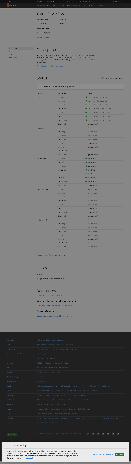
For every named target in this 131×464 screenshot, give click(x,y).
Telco (66, 423)
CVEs (84, 6)
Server (46, 404)
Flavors (60, 377)
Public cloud (106, 386)
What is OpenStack (43, 340)
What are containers (43, 400)
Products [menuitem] (39, 1)
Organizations (41, 377)
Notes (11, 54)
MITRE (39, 296)
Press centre (78, 434)
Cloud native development (110, 418)
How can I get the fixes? (45, 255)
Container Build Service (88, 400)
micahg (39, 274)
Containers (10, 400)
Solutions (10, 418)
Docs (66, 344)
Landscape (10, 395)
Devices (74, 413)
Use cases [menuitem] (49, 1)
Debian (59, 296)
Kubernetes (11, 349)
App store (40, 367)
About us (40, 434)
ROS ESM (40, 363)
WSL (52, 404)
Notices (91, 6)
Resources (74, 349)
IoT (8, 367)
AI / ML (9, 358)
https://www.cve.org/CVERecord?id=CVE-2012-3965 (54, 316)
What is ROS (49, 363)
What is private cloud (62, 386)
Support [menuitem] (59, 1)
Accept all (119, 454)
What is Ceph (41, 344)
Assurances (101, 6)
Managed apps (42, 354)
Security (9, 390)
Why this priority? (43, 37)
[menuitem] (117, 1)
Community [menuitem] (69, 1)
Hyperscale (40, 381)
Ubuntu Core (11, 372)
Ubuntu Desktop (12, 377)
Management (63, 367)
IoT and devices (94, 418)
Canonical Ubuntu (12, 1)
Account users (56, 409)
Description (13, 48)
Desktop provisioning (62, 413)
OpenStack (10, 340)
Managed (51, 344)
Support (60, 340)
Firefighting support (84, 409)
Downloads (11, 404)
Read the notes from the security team (50, 66)
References (13, 57)
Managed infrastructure (15, 354)
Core (57, 404)
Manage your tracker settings (103, 454)
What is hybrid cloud (78, 386)
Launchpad (51, 296)
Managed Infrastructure (63, 418)
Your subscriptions (43, 409)
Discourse (72, 409)
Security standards (73, 6)
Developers (52, 377)
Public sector (58, 423)
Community (59, 363)
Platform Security (43, 6)
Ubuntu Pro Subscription (45, 413)
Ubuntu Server (12, 381)
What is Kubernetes (43, 349)
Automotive (41, 423)
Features (40, 372)
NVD (44, 296)
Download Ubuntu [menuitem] (83, 1)
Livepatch (61, 6)
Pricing (64, 409)
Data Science (50, 358)
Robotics (10, 363)
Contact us (11, 434)
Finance (72, 423)
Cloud (9, 386)
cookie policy (29, 458)
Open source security (80, 418)
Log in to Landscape (78, 395)
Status (11, 51)
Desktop (39, 404)
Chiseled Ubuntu (58, 400)
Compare (56, 395)
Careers (56, 434)
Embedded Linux (51, 367)
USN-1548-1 (41, 306)
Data (41, 418)
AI (37, 418)
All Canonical (116, 1)
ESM (53, 6)
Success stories (50, 372)
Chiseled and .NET (72, 400)
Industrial (49, 423)
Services (59, 372)
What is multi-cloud (93, 386)
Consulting (59, 344)
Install (53, 340)
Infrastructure (49, 418)
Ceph (8, 344)
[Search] (124, 1)
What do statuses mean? (62, 255)
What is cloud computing (45, 386)
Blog (62, 434)
